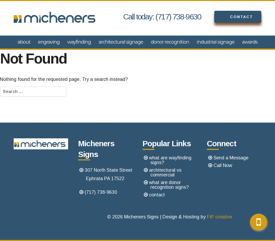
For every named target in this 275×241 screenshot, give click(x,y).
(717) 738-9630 (101, 192)
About (24, 42)
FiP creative (219, 216)
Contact (233, 17)
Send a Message (230, 157)
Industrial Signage (215, 42)
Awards (250, 42)
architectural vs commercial (165, 172)
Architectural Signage (121, 42)
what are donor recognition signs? (169, 185)
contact (157, 194)
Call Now (222, 165)
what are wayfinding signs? (170, 160)
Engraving (48, 42)
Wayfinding (79, 42)
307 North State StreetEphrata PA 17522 (108, 174)
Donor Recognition (170, 42)
